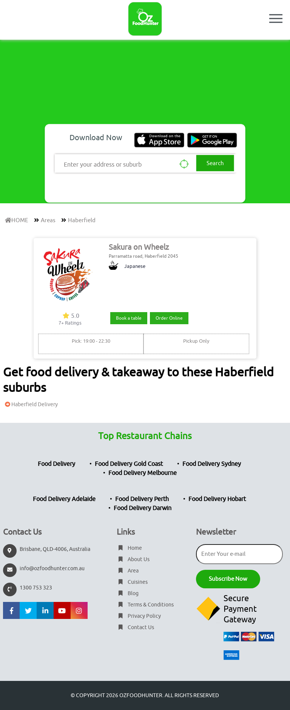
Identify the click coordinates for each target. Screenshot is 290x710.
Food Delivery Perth (142, 499)
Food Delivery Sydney (211, 464)
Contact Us (135, 627)
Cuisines (132, 582)
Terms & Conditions (145, 605)
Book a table (129, 318)
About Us (133, 559)
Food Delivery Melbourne (142, 473)
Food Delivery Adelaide (64, 499)
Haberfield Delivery (30, 404)
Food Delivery (56, 464)
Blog (128, 593)
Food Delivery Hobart (217, 499)
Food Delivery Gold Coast (129, 464)
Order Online (169, 318)
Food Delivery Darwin (142, 508)
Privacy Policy (139, 616)
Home (129, 548)
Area (128, 571)
